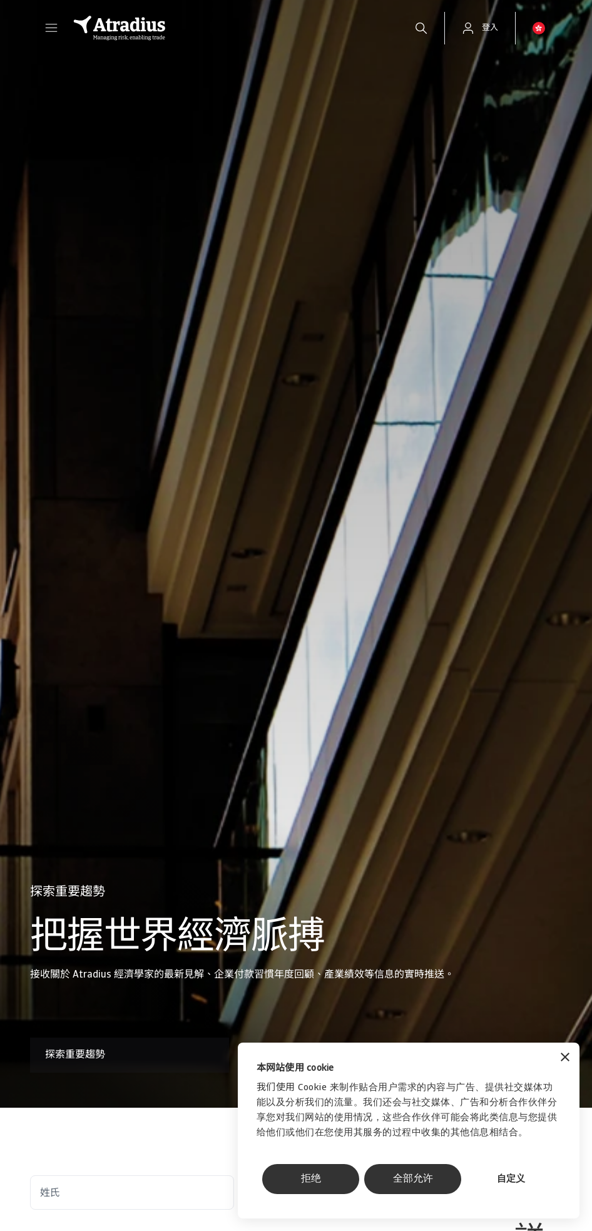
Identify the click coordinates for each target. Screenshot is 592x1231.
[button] (51, 28)
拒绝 (311, 1179)
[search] (421, 28)
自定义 (511, 1179)
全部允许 (413, 1179)
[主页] (230, 28)
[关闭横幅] (565, 1059)
